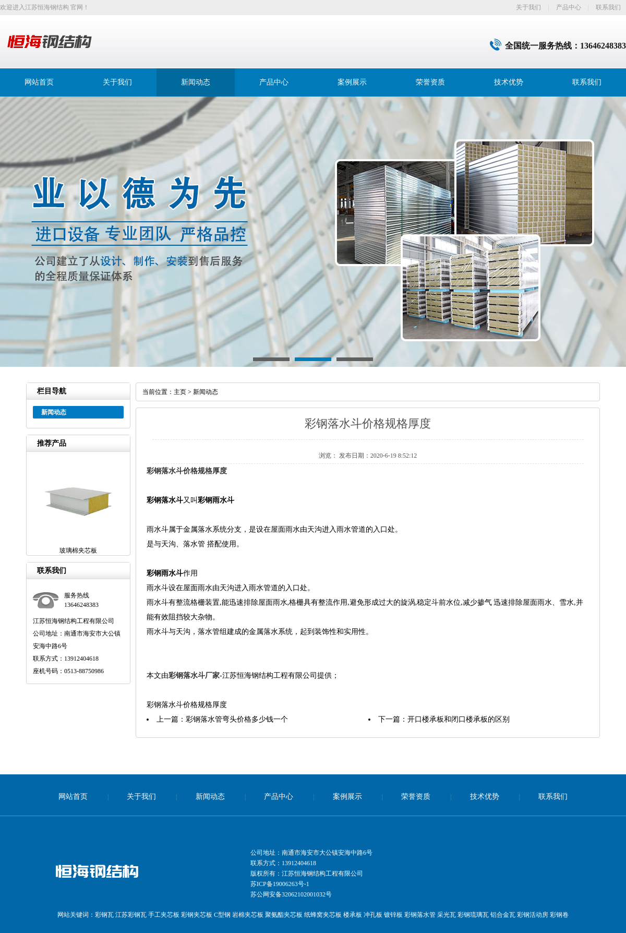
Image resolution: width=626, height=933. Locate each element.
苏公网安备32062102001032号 (291, 894)
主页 (180, 392)
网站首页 (39, 82)
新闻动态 (195, 82)
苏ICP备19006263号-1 (279, 884)
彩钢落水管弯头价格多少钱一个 (237, 719)
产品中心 (568, 7)
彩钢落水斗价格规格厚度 (187, 471)
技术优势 (508, 82)
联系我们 (608, 7)
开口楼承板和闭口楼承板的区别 (458, 719)
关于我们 (528, 7)
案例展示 (352, 82)
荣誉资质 (430, 82)
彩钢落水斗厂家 (194, 675)
